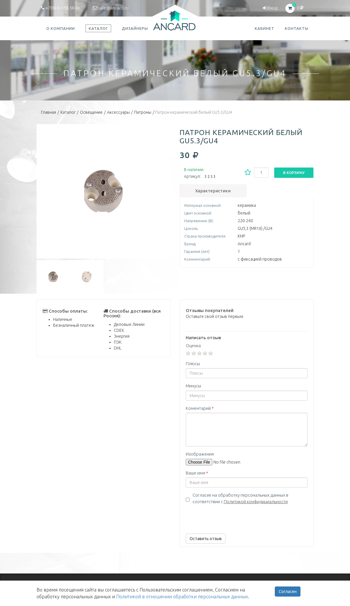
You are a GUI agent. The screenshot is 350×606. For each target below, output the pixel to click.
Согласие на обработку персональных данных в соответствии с (240, 498)
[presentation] (230, 517)
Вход (270, 7)
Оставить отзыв (206, 538)
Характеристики (213, 190)
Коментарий (200, 408)
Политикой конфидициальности (256, 501)
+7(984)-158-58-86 (60, 7)
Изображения (200, 453)
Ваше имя (197, 472)
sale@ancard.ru (111, 7)
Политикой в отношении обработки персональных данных (182, 596)
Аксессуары (118, 112)
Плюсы (193, 363)
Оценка (193, 345)
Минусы (193, 385)
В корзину (294, 172)
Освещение (91, 112)
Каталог (67, 112)
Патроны (142, 112)
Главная (48, 112)
